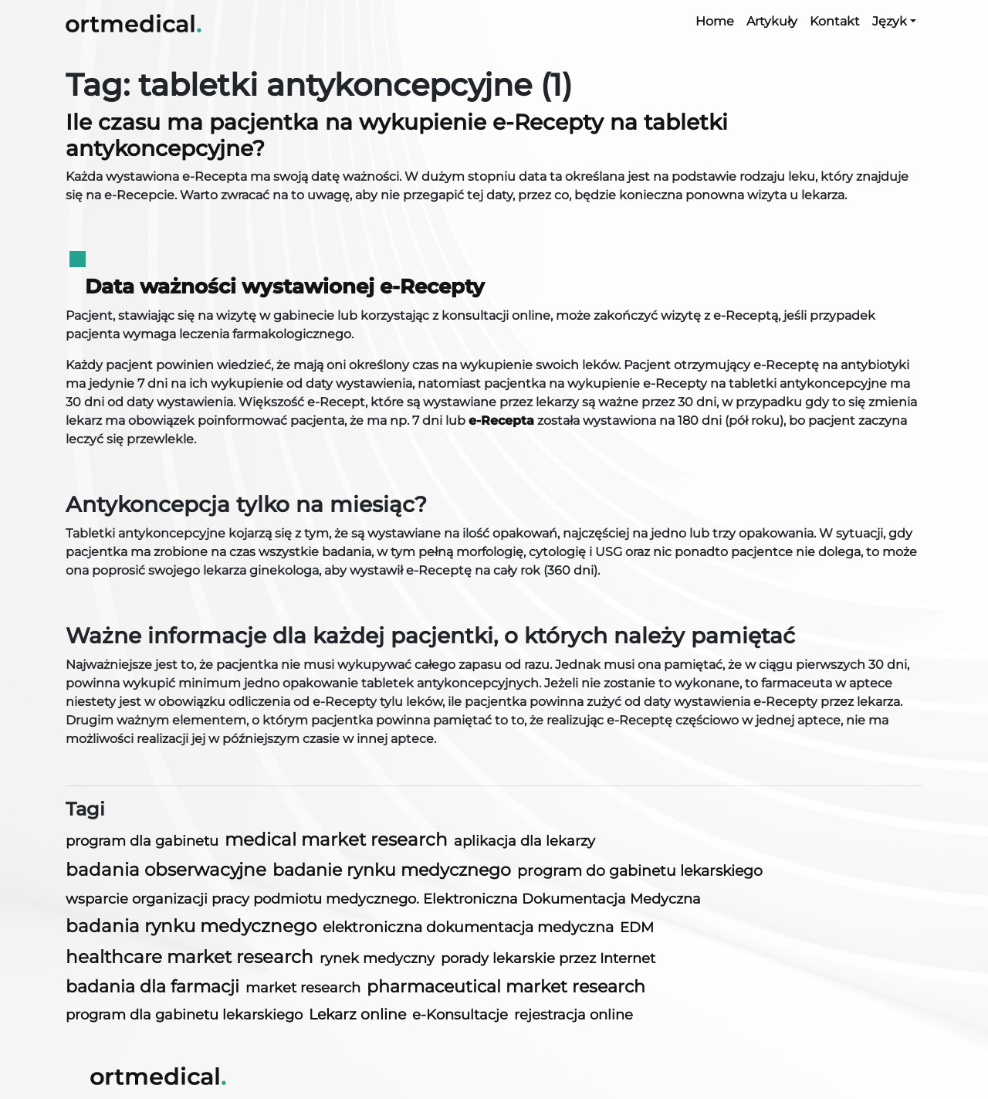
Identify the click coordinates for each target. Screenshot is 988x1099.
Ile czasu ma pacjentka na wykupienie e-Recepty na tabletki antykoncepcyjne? (397, 135)
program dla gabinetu (142, 841)
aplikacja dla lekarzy (524, 841)
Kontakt (835, 21)
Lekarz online (357, 1014)
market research (302, 987)
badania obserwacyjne (166, 869)
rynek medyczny (377, 958)
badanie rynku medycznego (391, 869)
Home (714, 21)
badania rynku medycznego (191, 926)
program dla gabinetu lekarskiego (184, 1014)
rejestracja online (573, 1014)
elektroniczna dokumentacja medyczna (468, 927)
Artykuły (771, 21)
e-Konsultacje (460, 1014)
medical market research (336, 839)
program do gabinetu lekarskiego (640, 871)
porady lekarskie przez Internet (548, 958)
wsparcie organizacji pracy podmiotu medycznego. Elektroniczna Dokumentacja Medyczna (383, 898)
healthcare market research (189, 957)
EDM (637, 927)
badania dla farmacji (152, 986)
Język (889, 21)
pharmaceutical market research (506, 986)
